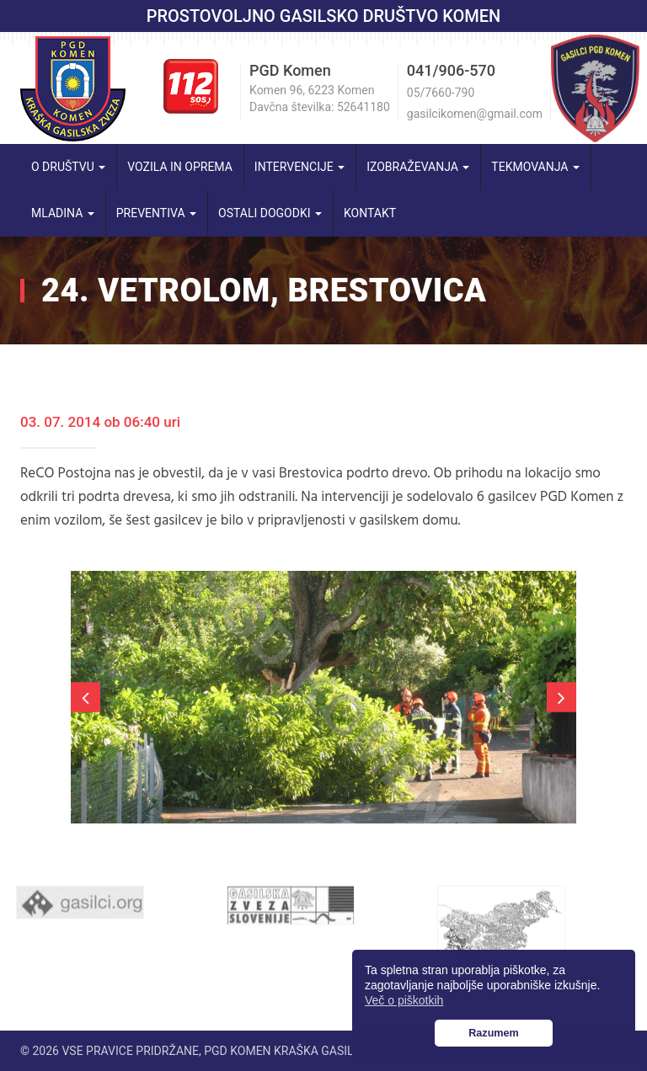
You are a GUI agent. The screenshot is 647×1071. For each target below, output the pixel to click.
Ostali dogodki (270, 213)
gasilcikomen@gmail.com (475, 113)
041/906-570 (451, 70)
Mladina (62, 213)
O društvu (68, 166)
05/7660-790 (440, 92)
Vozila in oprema (180, 166)
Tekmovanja (535, 166)
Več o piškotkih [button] (404, 1000)
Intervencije (299, 166)
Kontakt (370, 213)
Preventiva (156, 213)
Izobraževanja (417, 166)
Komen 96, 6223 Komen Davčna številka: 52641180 (319, 98)
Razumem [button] (493, 1033)
